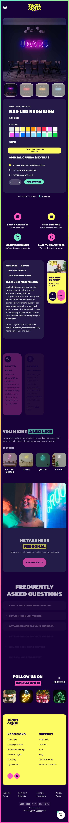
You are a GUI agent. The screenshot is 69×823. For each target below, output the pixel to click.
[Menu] (5, 8)
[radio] (11, 129)
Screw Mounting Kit (27, 170)
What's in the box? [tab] (17, 271)
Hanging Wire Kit (25, 175)
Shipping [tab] (25, 266)
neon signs (36, 808)
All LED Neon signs (23, 106)
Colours (13, 125)
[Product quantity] (15, 182)
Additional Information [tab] (19, 276)
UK (31, 810)
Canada (39, 810)
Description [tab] (11, 266)
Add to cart (34, 182)
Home (11, 106)
